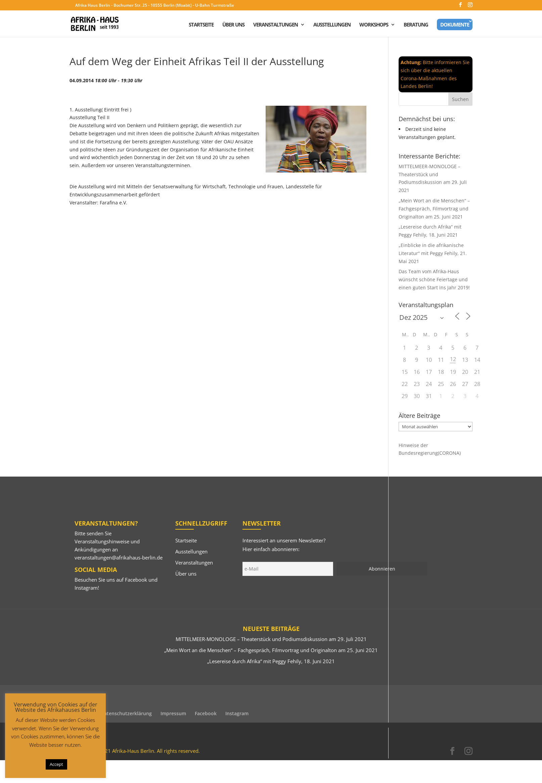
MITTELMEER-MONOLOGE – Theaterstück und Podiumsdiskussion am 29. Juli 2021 (271, 639)
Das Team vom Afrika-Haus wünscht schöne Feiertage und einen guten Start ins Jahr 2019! (434, 279)
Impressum (173, 713)
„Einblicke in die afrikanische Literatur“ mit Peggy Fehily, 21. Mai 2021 (433, 253)
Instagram (86, 587)
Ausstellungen (332, 25)
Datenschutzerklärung (126, 713)
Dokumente (454, 24)
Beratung (416, 25)
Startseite (201, 25)
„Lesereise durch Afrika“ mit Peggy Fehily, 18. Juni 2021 (271, 661)
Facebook (136, 579)
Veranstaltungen (275, 25)
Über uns (233, 25)
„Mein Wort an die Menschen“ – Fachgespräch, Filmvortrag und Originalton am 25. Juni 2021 (434, 208)
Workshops (373, 25)
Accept (56, 764)
